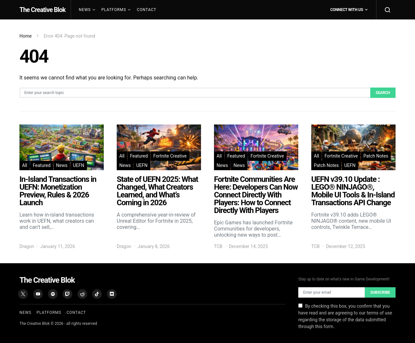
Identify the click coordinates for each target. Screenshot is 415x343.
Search (383, 92)
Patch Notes (375, 156)
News (85, 9)
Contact (146, 9)
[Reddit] (82, 294)
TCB (218, 246)
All (24, 165)
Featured (42, 165)
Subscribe (380, 292)
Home (25, 36)
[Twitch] (67, 294)
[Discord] (112, 294)
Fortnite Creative (170, 156)
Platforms (113, 9)
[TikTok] (97, 294)
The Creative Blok (42, 10)
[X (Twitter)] (23, 294)
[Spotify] (53, 294)
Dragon (26, 246)
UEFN (78, 165)
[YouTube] (38, 294)
